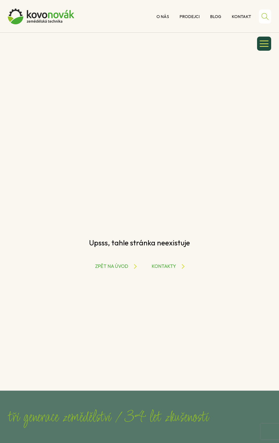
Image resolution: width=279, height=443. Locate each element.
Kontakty (164, 266)
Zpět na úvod (111, 266)
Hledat (265, 16)
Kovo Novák (41, 16)
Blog (215, 16)
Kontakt (241, 16)
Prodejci (189, 16)
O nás (162, 16)
